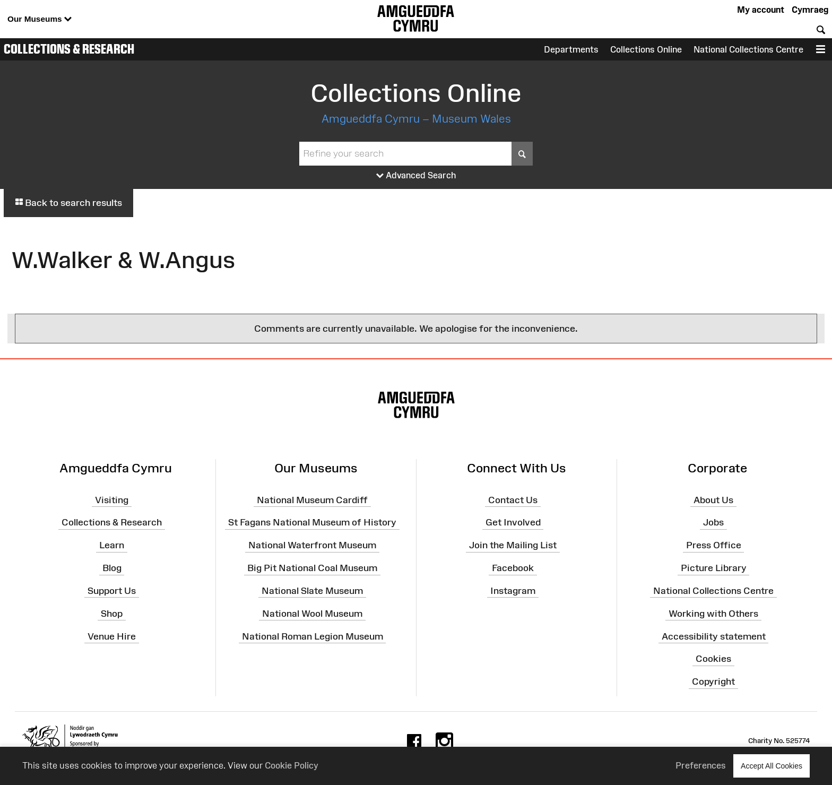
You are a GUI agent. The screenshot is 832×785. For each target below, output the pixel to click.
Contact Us (513, 499)
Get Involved (513, 522)
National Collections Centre (748, 49)
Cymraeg (810, 9)
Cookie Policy (291, 765)
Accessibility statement (714, 636)
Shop (112, 613)
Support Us (112, 590)
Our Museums (39, 19)
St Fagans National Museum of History (312, 522)
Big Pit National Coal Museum (312, 568)
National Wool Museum (312, 613)
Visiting (111, 499)
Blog (112, 568)
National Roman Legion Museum (312, 636)
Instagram (512, 590)
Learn (111, 545)
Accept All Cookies (771, 765)
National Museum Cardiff (312, 499)
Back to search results (68, 202)
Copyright (713, 681)
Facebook (513, 568)
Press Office (713, 545)
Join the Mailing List (513, 545)
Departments (571, 49)
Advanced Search (416, 175)
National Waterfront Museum (312, 545)
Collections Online (646, 49)
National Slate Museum (312, 590)
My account (760, 9)
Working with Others (713, 613)
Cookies (713, 658)
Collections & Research (69, 49)
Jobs (713, 522)
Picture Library (714, 568)
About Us (713, 499)
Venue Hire (112, 636)
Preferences (700, 765)
